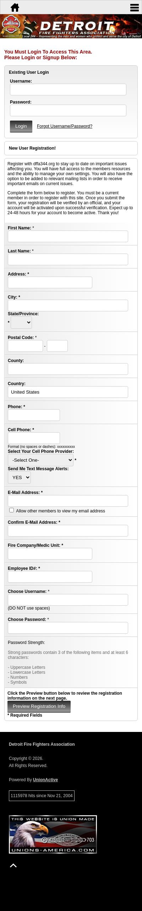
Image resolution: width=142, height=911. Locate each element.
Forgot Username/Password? (64, 126)
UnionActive (45, 779)
